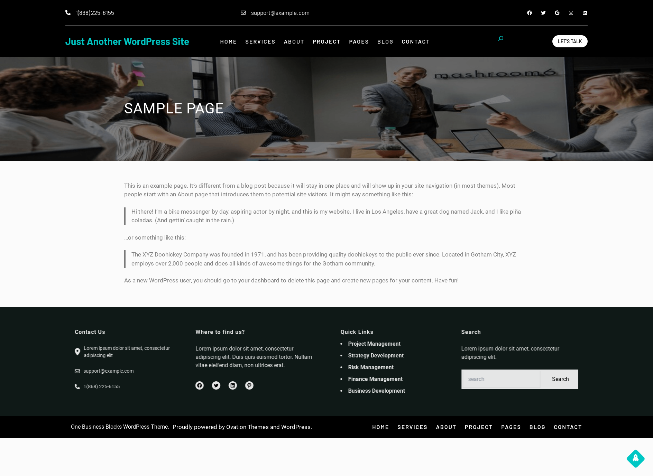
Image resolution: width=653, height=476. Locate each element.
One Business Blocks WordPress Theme (119, 426)
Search (626, 379)
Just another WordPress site (127, 41)
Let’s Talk (570, 41)
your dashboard (258, 280)
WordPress (296, 426)
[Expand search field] (501, 41)
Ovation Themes (247, 426)
